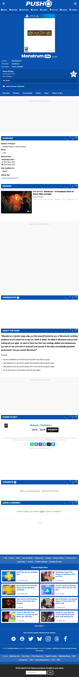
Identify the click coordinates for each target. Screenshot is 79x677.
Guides (38, 93)
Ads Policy (21, 562)
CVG (53, 660)
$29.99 (34, 430)
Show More (39, 626)
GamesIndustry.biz (42, 660)
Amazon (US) (52, 430)
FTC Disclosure (49, 440)
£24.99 (42, 430)
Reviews (16, 93)
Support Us (39, 558)
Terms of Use (71, 558)
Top (5, 558)
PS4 (63, 199)
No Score (6, 81)
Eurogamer (23, 660)
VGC (31, 660)
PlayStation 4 (17, 61)
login (42, 511)
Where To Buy (57, 93)
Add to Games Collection (13, 86)
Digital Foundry (51, 656)
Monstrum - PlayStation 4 (40, 425)
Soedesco (15, 64)
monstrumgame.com (10, 178)
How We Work (27, 558)
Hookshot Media (13, 648)
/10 (13, 74)
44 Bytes (48, 648)
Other (4, 153)
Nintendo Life (15, 656)
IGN (73, 656)
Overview (6, 93)
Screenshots (27, 93)
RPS (58, 660)
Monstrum (36, 55)
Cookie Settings (41, 562)
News (47, 93)
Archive (30, 562)
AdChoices (56, 648)
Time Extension (37, 656)
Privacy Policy (58, 558)
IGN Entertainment (32, 648)
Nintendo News (64, 656)
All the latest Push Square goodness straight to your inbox (39, 668)
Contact (48, 558)
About (11, 558)
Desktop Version (56, 562)
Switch (5, 171)
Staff (18, 558)
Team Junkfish (17, 67)
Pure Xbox (25, 656)
